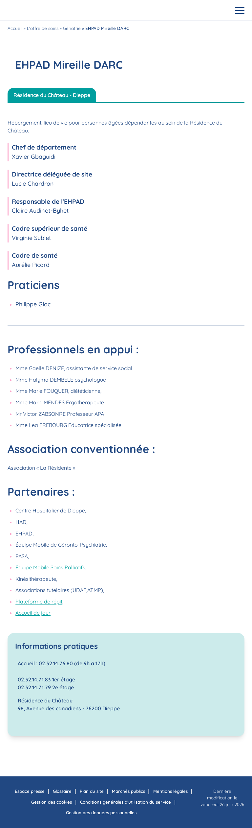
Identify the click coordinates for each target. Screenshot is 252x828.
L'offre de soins (42, 28)
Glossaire (62, 791)
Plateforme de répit (38, 601)
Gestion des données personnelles (101, 812)
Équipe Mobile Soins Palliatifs (50, 567)
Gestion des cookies (51, 802)
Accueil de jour (33, 612)
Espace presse (30, 791)
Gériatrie (72, 28)
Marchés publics (128, 791)
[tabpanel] (126, 423)
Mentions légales (170, 791)
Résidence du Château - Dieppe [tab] (51, 95)
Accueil (15, 28)
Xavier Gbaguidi (33, 156)
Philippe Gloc (33, 304)
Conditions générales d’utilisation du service (125, 802)
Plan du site (92, 791)
